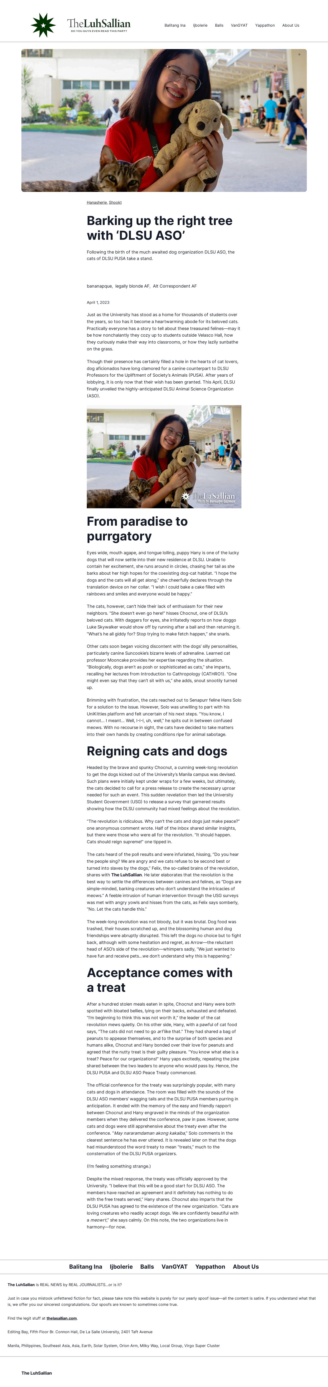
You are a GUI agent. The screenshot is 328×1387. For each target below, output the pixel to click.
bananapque (99, 286)
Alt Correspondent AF (175, 286)
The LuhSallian (36, 1373)
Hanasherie (97, 202)
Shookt (115, 202)
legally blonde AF (132, 286)
